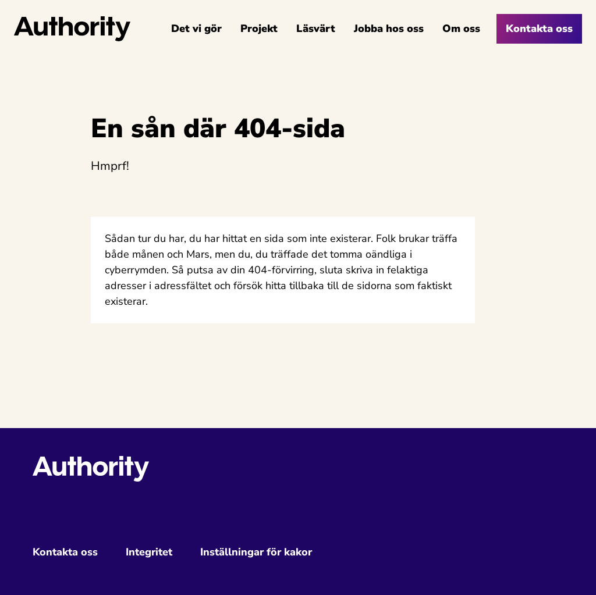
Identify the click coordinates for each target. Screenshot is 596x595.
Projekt (259, 28)
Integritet (149, 552)
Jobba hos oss (389, 28)
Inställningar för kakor (256, 552)
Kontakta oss (539, 28)
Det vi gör (196, 28)
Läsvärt (315, 28)
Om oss (461, 28)
